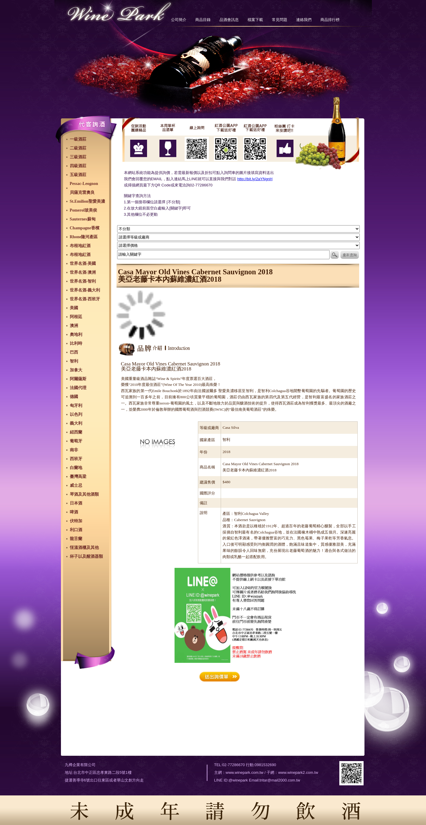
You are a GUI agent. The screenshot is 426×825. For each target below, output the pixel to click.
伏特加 (76, 521)
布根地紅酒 (80, 246)
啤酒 (74, 512)
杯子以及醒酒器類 (86, 556)
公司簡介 (178, 19)
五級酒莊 (78, 175)
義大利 (76, 423)
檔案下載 (255, 19)
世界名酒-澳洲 (83, 272)
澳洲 (74, 325)
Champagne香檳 (84, 228)
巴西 (74, 352)
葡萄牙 (76, 441)
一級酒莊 (78, 139)
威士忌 (76, 485)
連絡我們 (304, 19)
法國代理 (78, 388)
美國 (74, 308)
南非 (74, 450)
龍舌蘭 (76, 538)
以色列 (76, 414)
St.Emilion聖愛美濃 (87, 201)
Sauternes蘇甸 (83, 219)
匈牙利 (76, 405)
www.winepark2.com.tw (298, 772)
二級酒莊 (78, 148)
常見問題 (279, 19)
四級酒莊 (78, 166)
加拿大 (76, 370)
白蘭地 (76, 467)
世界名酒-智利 (83, 281)
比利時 (76, 343)
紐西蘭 (76, 432)
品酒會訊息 (229, 19)
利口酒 (76, 530)
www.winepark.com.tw (245, 772)
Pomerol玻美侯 (83, 210)
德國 (74, 396)
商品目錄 (203, 19)
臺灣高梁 (78, 476)
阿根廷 (76, 317)
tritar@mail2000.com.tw (280, 780)
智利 (74, 361)
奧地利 (76, 334)
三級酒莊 (78, 157)
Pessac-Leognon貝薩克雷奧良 (84, 188)
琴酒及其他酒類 (84, 494)
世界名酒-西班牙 (85, 299)
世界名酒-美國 (83, 263)
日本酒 (76, 503)
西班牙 (76, 459)
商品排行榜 (330, 19)
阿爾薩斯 (78, 379)
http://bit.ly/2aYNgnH (254, 179)
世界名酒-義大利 (85, 290)
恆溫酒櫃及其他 (84, 547)
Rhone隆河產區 (84, 237)
